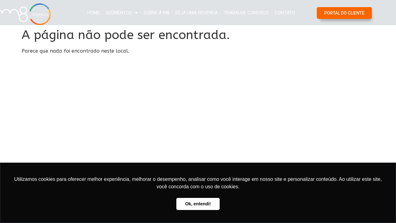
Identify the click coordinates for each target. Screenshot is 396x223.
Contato (285, 12)
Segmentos (121, 13)
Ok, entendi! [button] (198, 203)
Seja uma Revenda (196, 12)
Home (93, 12)
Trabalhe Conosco (246, 12)
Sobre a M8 (156, 12)
